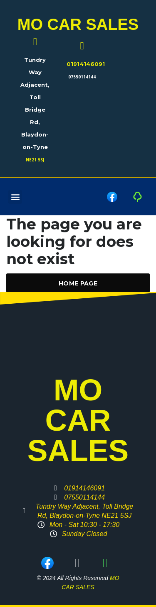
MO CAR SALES (78, 24)
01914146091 (86, 64)
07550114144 (82, 77)
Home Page (78, 283)
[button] (15, 197)
